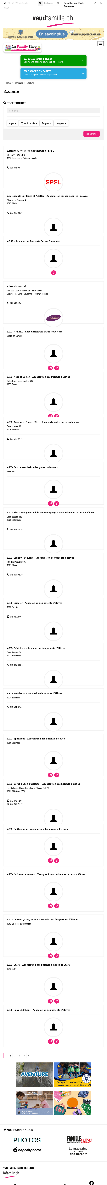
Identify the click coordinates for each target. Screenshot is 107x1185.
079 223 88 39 (16, 213)
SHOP (6, 8)
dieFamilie (23, 3)
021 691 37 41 (16, 707)
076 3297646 (15, 616)
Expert (67, 3)
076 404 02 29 (16, 574)
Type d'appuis (29, 123)
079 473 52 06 (16, 800)
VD (5, 3)
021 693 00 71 (16, 167)
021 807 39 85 (16, 665)
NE (13, 3)
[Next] (28, 1055)
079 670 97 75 (16, 439)
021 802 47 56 (16, 529)
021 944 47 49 (16, 303)
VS (16, 3)
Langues (61, 123)
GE (9, 3)
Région (46, 123)
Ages (12, 123)
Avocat (74, 3)
